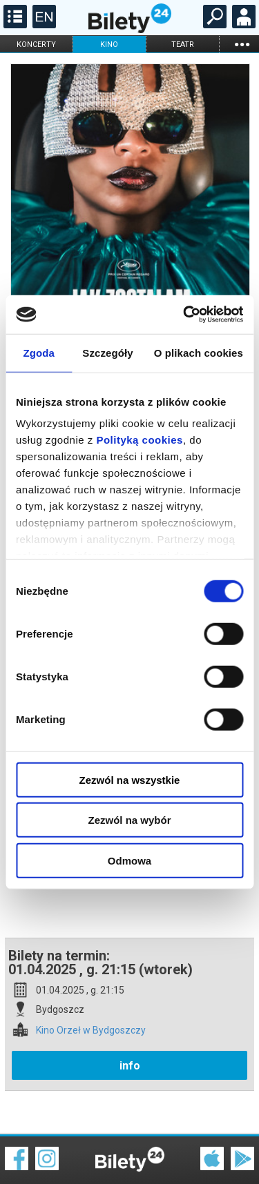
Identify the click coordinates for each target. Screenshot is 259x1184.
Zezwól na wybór (129, 820)
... (241, 44)
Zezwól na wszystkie (129, 779)
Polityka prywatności (226, 1156)
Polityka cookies (129, 1156)
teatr (182, 44)
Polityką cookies (139, 440)
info (129, 1017)
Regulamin (27, 1147)
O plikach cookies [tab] (198, 352)
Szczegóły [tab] (107, 352)
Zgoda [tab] (39, 352)
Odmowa (129, 860)
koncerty (36, 44)
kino (109, 44)
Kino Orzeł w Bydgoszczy (91, 982)
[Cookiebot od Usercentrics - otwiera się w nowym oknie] (184, 315)
